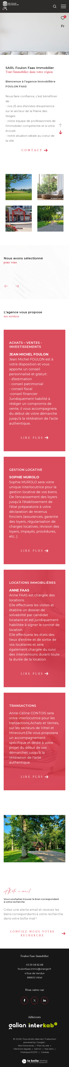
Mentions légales (22, 1048)
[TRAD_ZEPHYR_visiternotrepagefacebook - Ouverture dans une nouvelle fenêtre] (24, 1000)
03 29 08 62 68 (34, 964)
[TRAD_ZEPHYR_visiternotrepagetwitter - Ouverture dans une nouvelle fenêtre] (34, 1000)
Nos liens (49, 1048)
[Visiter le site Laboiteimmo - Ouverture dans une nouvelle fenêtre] (35, 1059)
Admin (38, 1048)
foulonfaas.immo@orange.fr (34, 968)
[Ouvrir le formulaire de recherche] (55, 6)
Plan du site (43, 1045)
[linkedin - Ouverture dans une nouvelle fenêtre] (44, 1000)
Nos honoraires (26, 1045)
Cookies (45, 1052)
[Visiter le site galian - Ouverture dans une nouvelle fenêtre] (17, 1025)
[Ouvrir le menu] (63, 6)
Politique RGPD (29, 1052)
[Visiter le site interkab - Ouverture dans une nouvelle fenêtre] (43, 1024)
